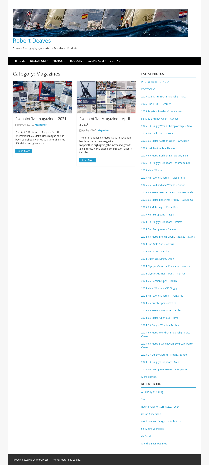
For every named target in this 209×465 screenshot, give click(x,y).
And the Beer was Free (154, 443)
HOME (21, 61)
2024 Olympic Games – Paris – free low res (165, 266)
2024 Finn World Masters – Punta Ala (162, 295)
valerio (76, 459)
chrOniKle (146, 436)
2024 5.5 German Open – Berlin (159, 281)
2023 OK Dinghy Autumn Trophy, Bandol (164, 354)
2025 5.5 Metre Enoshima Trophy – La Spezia (167, 199)
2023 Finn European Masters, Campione (164, 369)
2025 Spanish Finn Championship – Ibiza (164, 96)
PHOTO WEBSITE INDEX (155, 81)
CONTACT (116, 61)
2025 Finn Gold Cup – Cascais (158, 133)
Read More (24, 151)
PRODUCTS (75, 61)
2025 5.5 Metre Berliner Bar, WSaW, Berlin (165, 155)
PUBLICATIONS (37, 61)
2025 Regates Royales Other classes (162, 111)
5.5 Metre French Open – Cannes (160, 118)
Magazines (41, 124)
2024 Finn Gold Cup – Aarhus (157, 244)
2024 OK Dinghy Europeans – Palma (161, 222)
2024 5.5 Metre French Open (157, 236)
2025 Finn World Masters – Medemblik (163, 177)
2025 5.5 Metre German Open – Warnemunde (167, 192)
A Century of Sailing (152, 392)
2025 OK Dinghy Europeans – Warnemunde (165, 163)
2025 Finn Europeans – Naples (158, 214)
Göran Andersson (151, 414)
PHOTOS (57, 61)
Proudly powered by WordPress (31, 459)
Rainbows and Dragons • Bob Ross (161, 421)
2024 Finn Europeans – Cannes (158, 229)
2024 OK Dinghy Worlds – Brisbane (161, 325)
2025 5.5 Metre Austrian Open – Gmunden (165, 140)
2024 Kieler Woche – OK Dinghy (159, 288)
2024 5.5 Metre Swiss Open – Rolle (161, 310)
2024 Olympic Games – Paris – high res (163, 273)
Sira (143, 399)
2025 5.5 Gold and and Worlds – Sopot (163, 185)
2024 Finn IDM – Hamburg (156, 251)
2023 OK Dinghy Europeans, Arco (160, 362)
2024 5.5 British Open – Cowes (158, 303)
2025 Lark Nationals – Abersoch (159, 148)
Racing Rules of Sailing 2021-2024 (160, 406)
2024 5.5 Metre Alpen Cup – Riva (159, 317)
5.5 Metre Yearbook (152, 428)
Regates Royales (185, 236)
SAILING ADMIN (97, 61)
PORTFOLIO (148, 89)
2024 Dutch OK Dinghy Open (157, 258)
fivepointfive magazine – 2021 (40, 118)
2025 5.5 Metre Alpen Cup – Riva (159, 207)
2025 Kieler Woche (151, 170)
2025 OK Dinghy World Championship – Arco (166, 126)
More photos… (149, 376)
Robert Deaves (32, 40)
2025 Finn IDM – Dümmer (156, 104)
